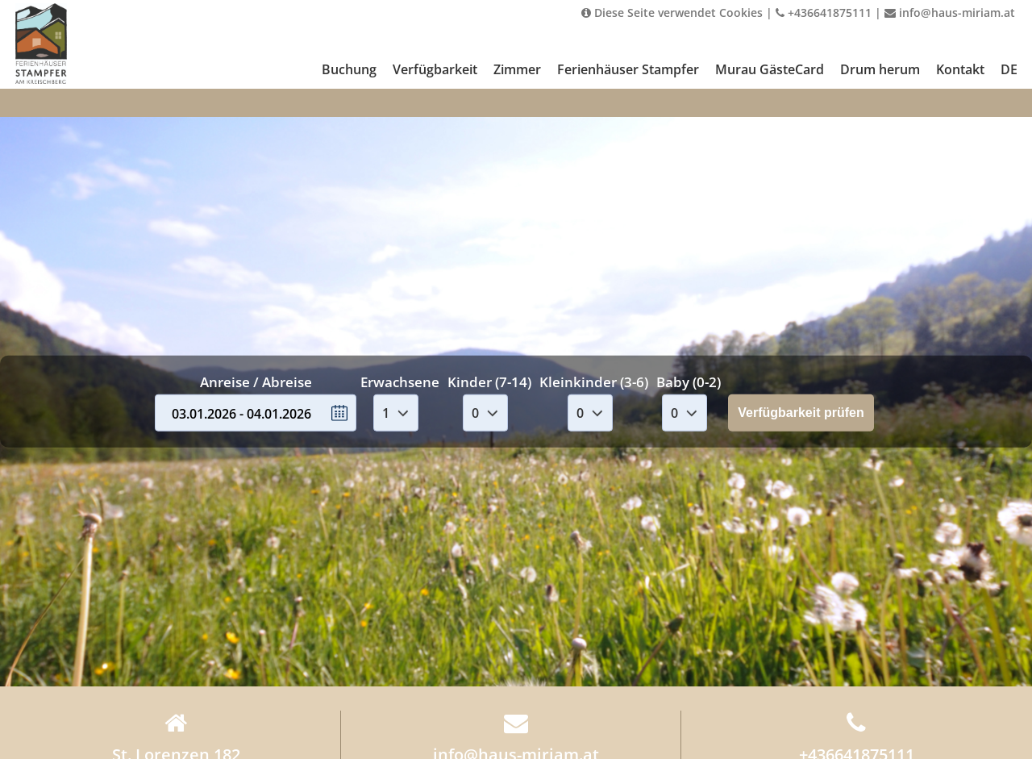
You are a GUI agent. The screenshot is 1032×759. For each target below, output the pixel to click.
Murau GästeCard (769, 69)
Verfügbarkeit (435, 69)
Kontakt (960, 69)
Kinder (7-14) (489, 382)
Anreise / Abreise (256, 382)
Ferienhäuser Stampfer (628, 69)
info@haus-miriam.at (949, 12)
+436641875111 (824, 12)
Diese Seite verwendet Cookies (672, 12)
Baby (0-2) (688, 382)
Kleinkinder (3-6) (593, 382)
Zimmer (517, 69)
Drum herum (880, 69)
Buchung (349, 69)
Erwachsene (399, 382)
